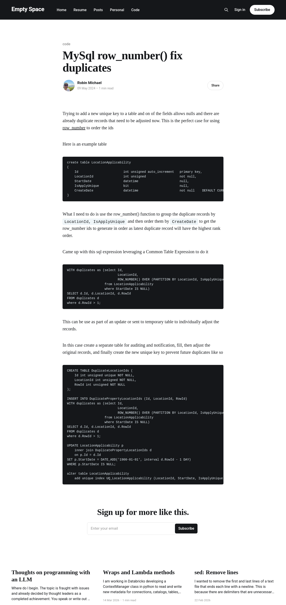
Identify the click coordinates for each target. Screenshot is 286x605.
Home (61, 10)
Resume (80, 10)
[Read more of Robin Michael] (69, 85)
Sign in (239, 10)
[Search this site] (226, 9)
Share (215, 85)
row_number (74, 127)
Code (135, 10)
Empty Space (27, 9)
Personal (117, 10)
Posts (98, 10)
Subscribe (262, 10)
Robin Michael (89, 82)
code (66, 44)
